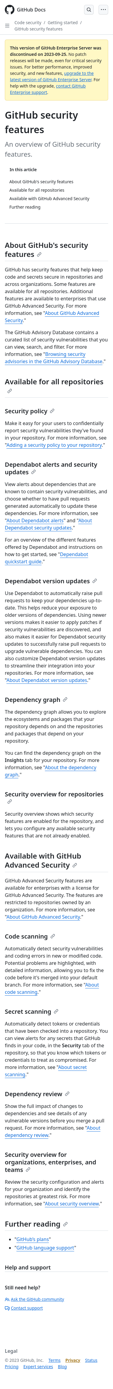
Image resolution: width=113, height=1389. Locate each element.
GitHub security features (38, 29)
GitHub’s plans (33, 1239)
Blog (62, 1366)
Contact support (24, 1308)
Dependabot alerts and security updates (51, 468)
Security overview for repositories (54, 797)
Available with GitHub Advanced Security (43, 860)
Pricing (11, 1366)
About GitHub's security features (46, 249)
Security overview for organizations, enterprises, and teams (50, 1162)
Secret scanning (31, 1011)
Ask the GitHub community (34, 1299)
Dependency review (37, 1094)
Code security (27, 22)
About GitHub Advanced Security (43, 917)
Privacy (72, 1360)
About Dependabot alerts (34, 520)
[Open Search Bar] (89, 9)
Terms (55, 1360)
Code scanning (30, 936)
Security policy (30, 411)
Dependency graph (36, 700)
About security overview (72, 1203)
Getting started (63, 22)
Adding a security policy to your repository (54, 445)
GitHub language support (45, 1247)
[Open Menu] (103, 9)
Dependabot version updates (51, 581)
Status (91, 1360)
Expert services (38, 1366)
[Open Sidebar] (7, 25)
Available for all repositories (54, 384)
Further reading (36, 1224)
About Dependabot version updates (46, 680)
